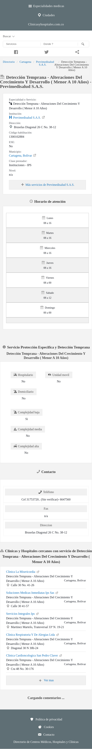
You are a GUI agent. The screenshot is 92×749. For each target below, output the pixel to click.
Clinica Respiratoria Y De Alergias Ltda (32, 634)
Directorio (9, 61)
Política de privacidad (46, 719)
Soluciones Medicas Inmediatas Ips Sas (32, 592)
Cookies (46, 727)
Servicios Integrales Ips (22, 613)
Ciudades (46, 15)
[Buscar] (83, 44)
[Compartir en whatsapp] (76, 51)
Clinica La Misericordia (23, 571)
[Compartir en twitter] (46, 51)
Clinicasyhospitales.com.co (46, 24)
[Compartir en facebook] (15, 51)
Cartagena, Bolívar (23, 155)
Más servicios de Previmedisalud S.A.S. (47, 185)
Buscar (9, 36)
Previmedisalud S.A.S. (45, 63)
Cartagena (25, 61)
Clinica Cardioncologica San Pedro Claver (34, 655)
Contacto (46, 734)
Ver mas (46, 680)
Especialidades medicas (46, 5)
